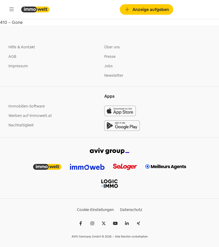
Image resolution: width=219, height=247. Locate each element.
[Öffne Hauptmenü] (11, 9)
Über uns (112, 47)
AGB (12, 56)
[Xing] (138, 223)
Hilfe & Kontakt (21, 47)
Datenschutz (131, 209)
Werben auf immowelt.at (30, 115)
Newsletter (113, 75)
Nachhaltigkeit (21, 125)
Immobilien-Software (26, 106)
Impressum (18, 66)
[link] (109, 150)
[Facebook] (80, 223)
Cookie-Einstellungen (95, 209)
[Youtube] (115, 223)
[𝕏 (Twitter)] (103, 223)
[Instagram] (92, 223)
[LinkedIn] (127, 223)
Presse (110, 56)
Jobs (108, 66)
